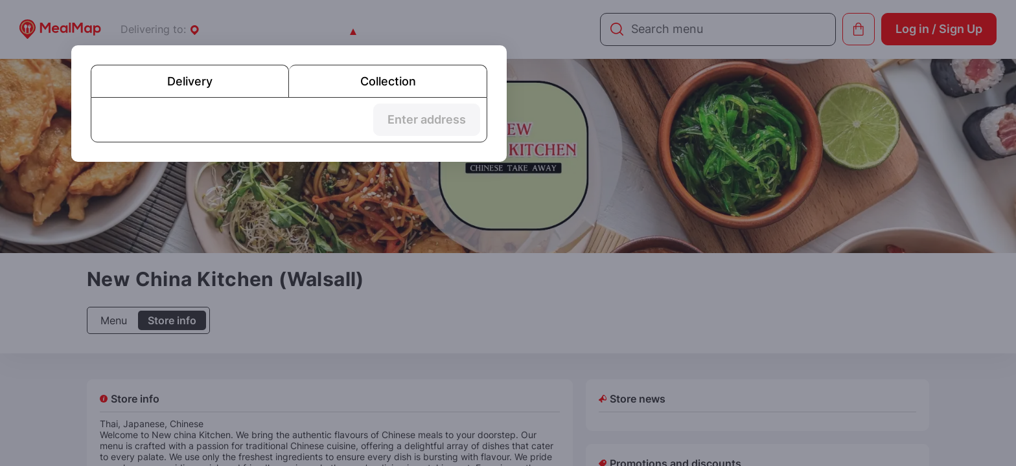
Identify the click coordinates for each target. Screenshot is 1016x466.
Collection (388, 81)
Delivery (190, 81)
